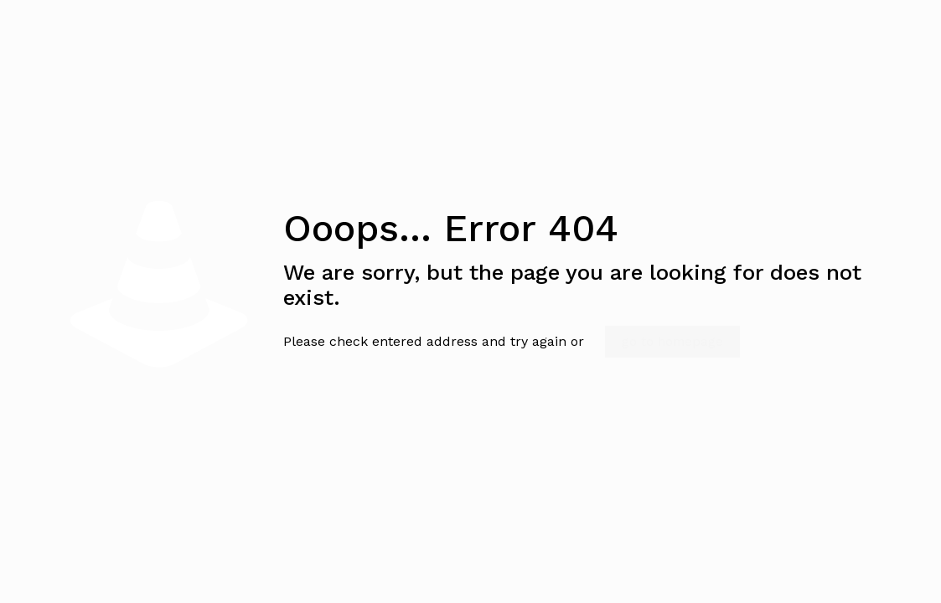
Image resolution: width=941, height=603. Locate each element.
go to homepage (672, 341)
